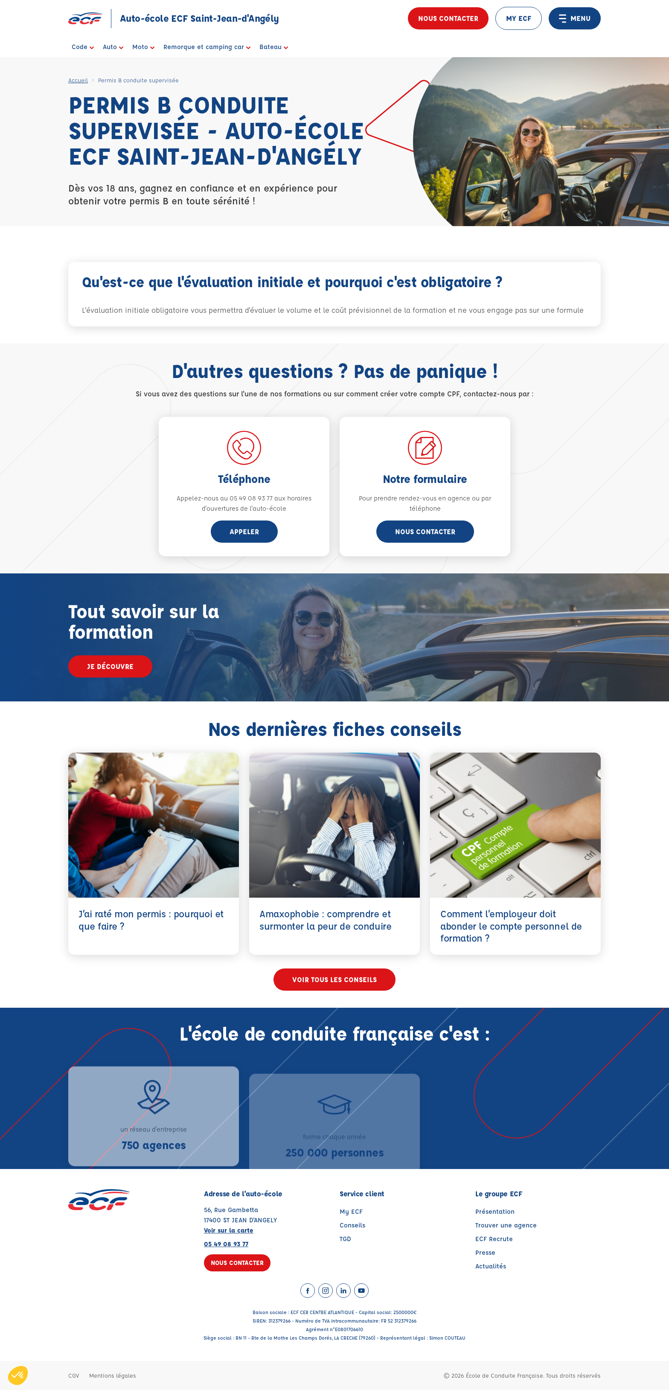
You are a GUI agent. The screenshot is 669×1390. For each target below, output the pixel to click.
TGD (345, 1239)
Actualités (490, 1266)
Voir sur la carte (228, 1230)
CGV (73, 1375)
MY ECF (518, 18)
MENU (574, 18)
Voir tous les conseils (334, 979)
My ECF (351, 1211)
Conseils (352, 1225)
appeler (244, 531)
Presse (485, 1252)
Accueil (78, 80)
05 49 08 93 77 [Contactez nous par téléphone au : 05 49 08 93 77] (226, 1244)
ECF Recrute (494, 1239)
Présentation (495, 1211)
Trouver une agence (506, 1225)
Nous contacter (448, 18)
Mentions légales (112, 1375)
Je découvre (110, 666)
